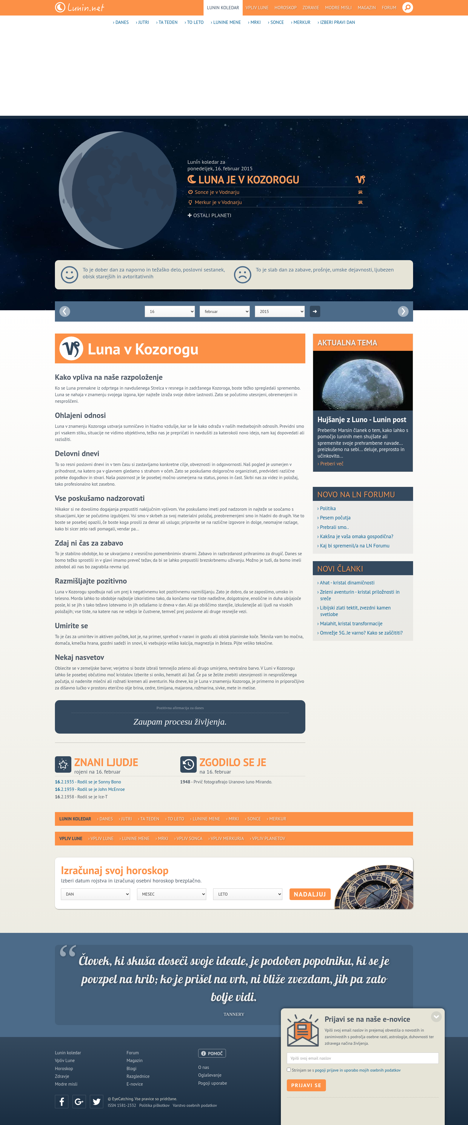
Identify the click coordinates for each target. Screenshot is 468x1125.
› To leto (194, 22)
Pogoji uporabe (212, 1083)
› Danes (121, 22)
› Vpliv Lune (101, 838)
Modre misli (338, 7)
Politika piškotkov (154, 1105)
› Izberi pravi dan (336, 22)
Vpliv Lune (257, 7)
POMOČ (215, 1053)
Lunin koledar (223, 7)
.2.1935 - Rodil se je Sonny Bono (88, 782)
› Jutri (142, 22)
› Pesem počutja (334, 518)
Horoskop (286, 7)
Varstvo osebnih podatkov (195, 1105)
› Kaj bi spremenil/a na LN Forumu (353, 546)
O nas (203, 1067)
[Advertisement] (234, 74)
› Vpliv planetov (267, 838)
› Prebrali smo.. (333, 527)
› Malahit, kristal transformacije (350, 624)
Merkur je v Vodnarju (277, 202)
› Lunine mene (226, 22)
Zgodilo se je (233, 762)
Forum (389, 7)
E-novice (135, 1084)
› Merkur (300, 22)
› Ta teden (166, 22)
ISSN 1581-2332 (122, 1105)
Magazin (367, 7)
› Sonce (276, 22)
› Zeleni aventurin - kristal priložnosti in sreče (358, 595)
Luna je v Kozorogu (277, 179)
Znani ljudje (106, 762)
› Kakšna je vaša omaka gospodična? (355, 536)
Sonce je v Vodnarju (277, 192)
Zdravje (311, 7)
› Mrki (254, 22)
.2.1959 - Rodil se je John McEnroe (90, 789)
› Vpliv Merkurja (226, 838)
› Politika (326, 508)
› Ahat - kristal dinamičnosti (346, 583)
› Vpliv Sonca (188, 838)
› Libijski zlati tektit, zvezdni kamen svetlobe (354, 611)
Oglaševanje (209, 1075)
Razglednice (138, 1076)
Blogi (131, 1068)
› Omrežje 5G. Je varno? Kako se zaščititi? (360, 633)
